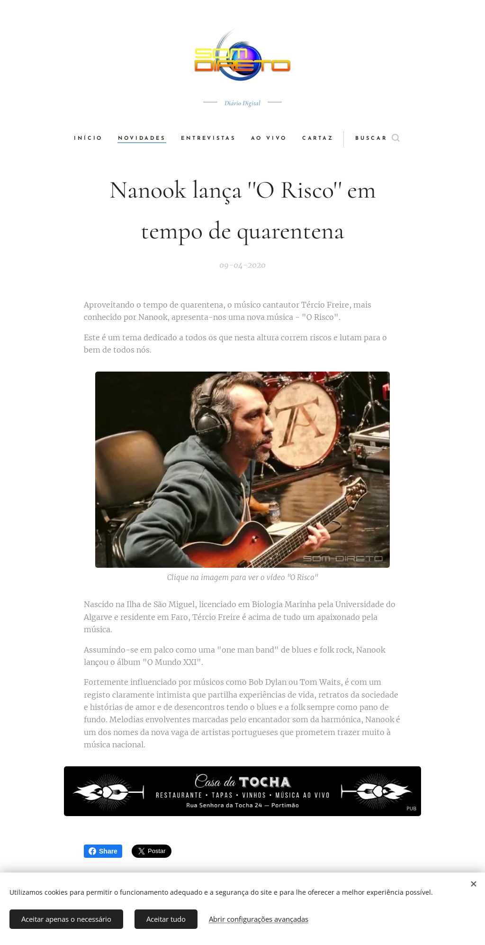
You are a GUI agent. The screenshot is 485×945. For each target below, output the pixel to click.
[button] (378, 139)
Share (103, 851)
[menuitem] (91, 139)
